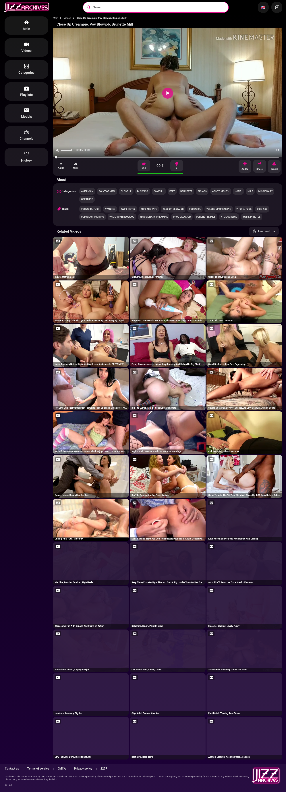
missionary (265, 191)
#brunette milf (206, 216)
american (87, 191)
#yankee (110, 209)
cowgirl (159, 191)
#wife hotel (128, 209)
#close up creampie (218, 209)
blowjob (142, 191)
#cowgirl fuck (90, 209)
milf (250, 191)
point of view (107, 191)
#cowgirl (195, 209)
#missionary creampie (154, 216)
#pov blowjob (182, 216)
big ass (202, 191)
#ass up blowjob (173, 209)
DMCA (61, 768)
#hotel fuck (244, 209)
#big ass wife (149, 209)
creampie (87, 199)
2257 (104, 768)
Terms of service (38, 768)
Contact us (12, 768)
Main (55, 18)
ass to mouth (220, 191)
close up (126, 191)
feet (172, 191)
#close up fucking (92, 216)
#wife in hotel (251, 216)
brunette (186, 191)
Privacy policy (83, 768)
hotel (238, 191)
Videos (67, 18)
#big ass (262, 209)
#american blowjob (121, 216)
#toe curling (229, 216)
